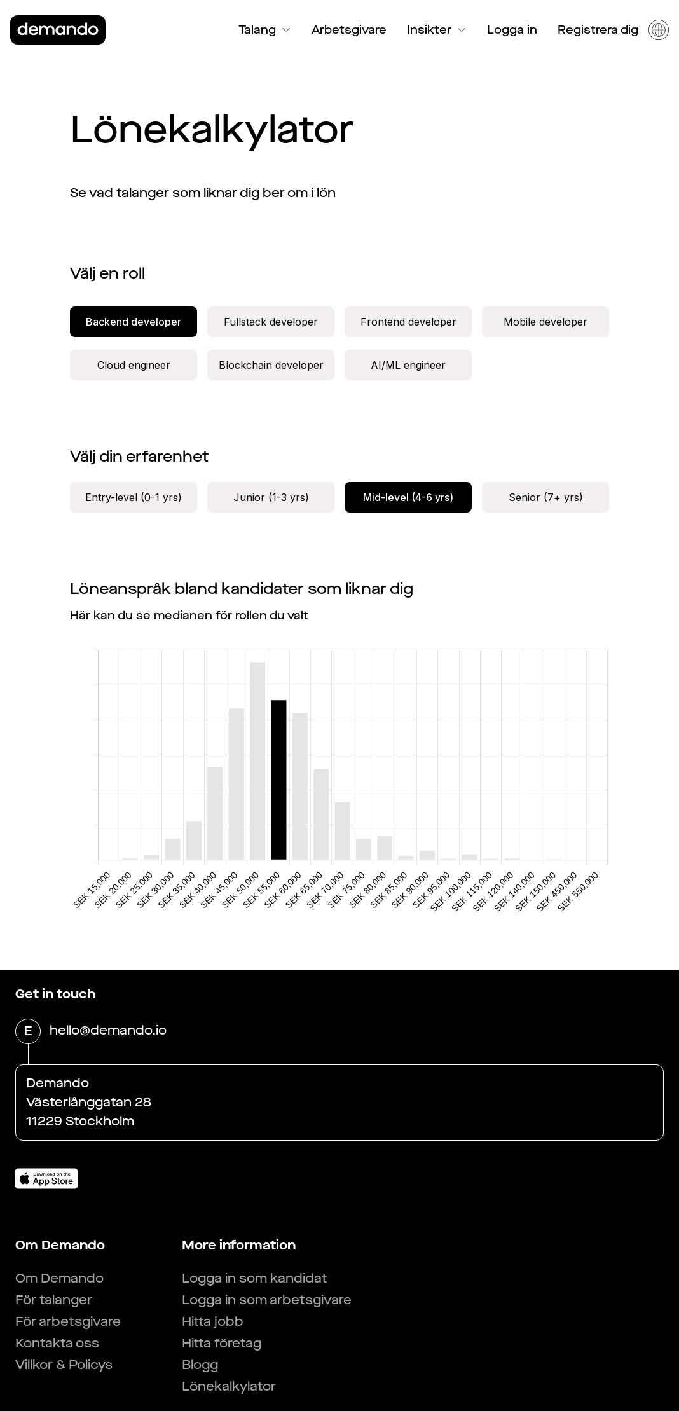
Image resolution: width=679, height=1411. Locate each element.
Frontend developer (408, 321)
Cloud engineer (133, 365)
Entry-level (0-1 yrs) (133, 497)
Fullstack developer (271, 321)
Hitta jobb (212, 1321)
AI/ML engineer (408, 365)
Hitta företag (221, 1343)
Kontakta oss (57, 1343)
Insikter (437, 30)
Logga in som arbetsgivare (267, 1300)
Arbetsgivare (349, 30)
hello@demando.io (108, 1031)
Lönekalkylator (229, 1386)
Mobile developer (545, 321)
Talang (264, 30)
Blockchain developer (271, 365)
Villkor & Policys (64, 1364)
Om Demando (59, 1278)
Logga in (512, 30)
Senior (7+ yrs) (546, 497)
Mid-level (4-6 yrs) (408, 497)
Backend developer (133, 321)
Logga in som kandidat (254, 1278)
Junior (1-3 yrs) (271, 497)
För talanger (53, 1300)
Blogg (200, 1364)
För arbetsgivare (68, 1321)
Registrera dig (598, 30)
